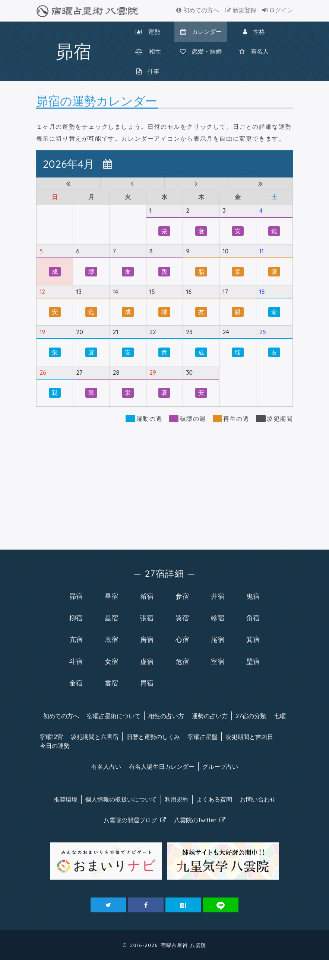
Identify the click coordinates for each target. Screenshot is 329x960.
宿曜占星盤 (203, 736)
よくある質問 (214, 799)
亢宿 (76, 639)
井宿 (217, 596)
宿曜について (113, 716)
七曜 (280, 716)
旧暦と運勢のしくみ (153, 736)
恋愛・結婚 (201, 51)
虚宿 (147, 661)
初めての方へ (197, 10)
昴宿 (76, 596)
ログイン (277, 10)
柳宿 (76, 618)
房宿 (147, 639)
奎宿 (76, 683)
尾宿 (217, 639)
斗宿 (76, 661)
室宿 (217, 661)
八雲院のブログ (135, 820)
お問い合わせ (258, 799)
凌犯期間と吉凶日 (249, 736)
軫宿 (217, 618)
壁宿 (253, 661)
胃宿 (147, 683)
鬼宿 (253, 596)
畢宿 (111, 596)
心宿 (182, 639)
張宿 (147, 618)
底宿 (111, 639)
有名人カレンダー (161, 766)
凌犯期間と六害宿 (94, 736)
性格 (254, 31)
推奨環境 (65, 799)
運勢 (148, 31)
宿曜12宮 (51, 736)
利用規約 (177, 799)
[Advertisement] (164, 483)
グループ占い (220, 766)
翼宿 (182, 618)
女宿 (111, 661)
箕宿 (253, 639)
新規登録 (240, 10)
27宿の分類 (250, 716)
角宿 (253, 618)
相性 (148, 51)
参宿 (182, 596)
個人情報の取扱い (121, 799)
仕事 (147, 71)
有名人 (254, 51)
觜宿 (147, 596)
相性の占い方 (166, 716)
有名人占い (106, 766)
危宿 (182, 661)
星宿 (111, 618)
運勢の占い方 (210, 716)
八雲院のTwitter (200, 820)
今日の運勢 (55, 745)
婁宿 (111, 683)
